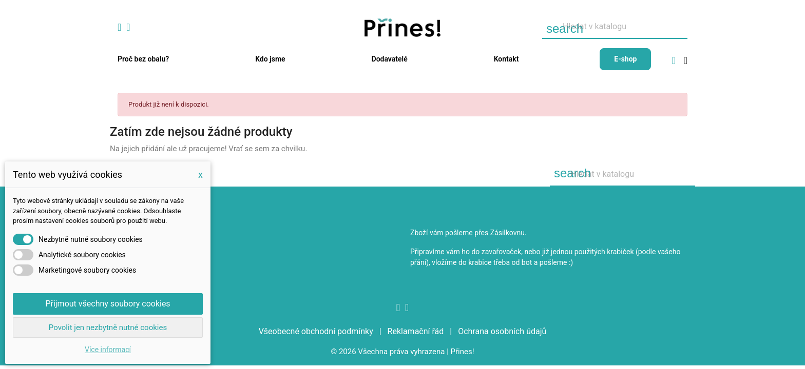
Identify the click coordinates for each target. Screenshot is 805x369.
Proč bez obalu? (143, 59)
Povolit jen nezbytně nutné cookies (108, 327)
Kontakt (506, 59)
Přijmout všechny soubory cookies (107, 304)
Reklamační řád (417, 331)
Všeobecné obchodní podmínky (317, 331)
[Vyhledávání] (614, 27)
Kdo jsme (270, 59)
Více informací (108, 349)
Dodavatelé (390, 59)
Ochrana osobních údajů (502, 331)
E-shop (625, 59)
